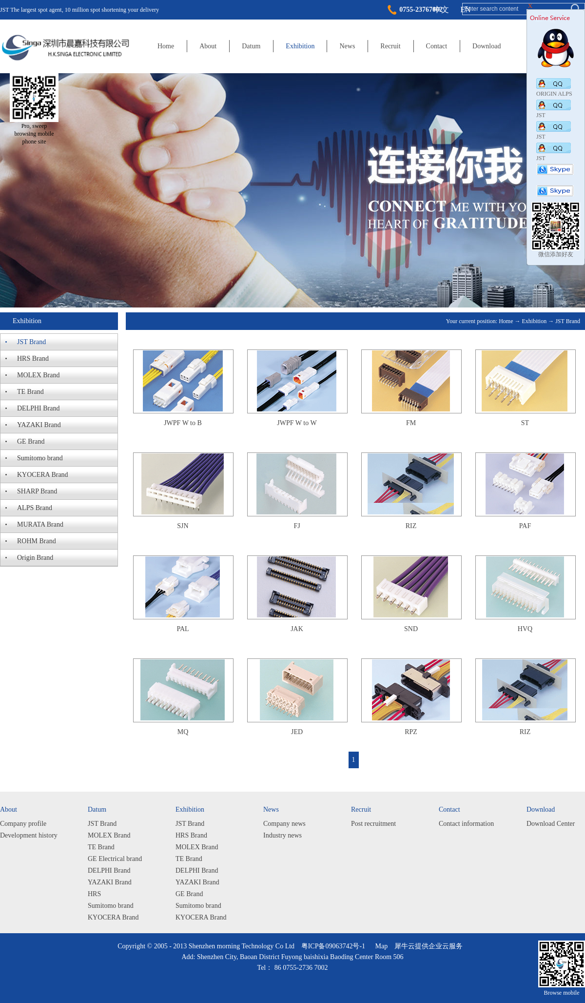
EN (465, 9)
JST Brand (567, 321)
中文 (441, 9)
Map (380, 946)
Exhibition (534, 321)
